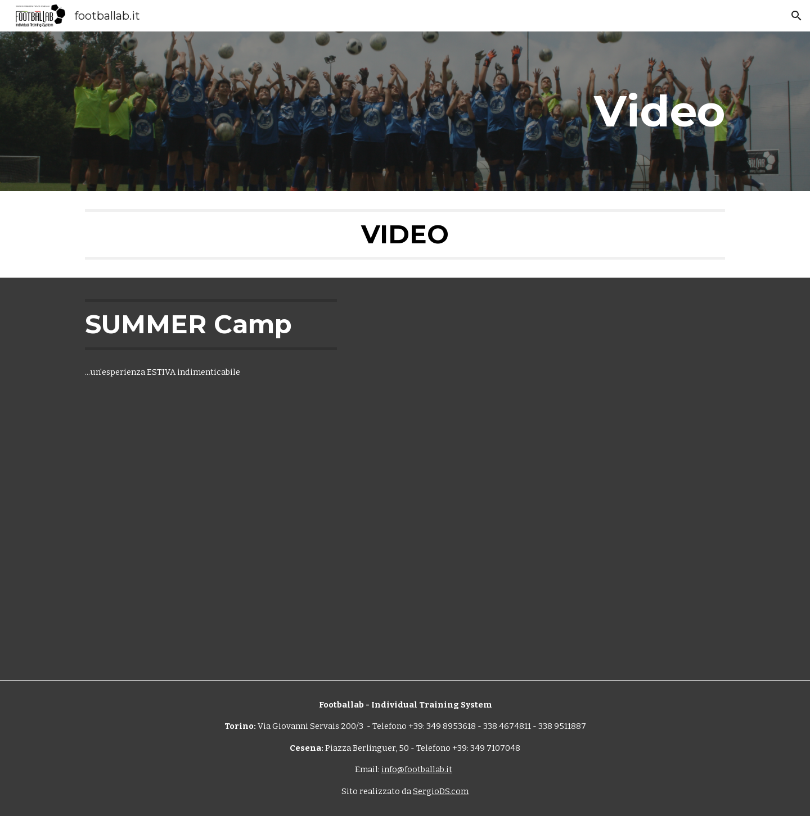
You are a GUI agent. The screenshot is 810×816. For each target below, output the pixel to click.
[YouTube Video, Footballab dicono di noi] (210, 575)
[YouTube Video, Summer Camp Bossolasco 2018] (599, 375)
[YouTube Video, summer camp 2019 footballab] (432, 375)
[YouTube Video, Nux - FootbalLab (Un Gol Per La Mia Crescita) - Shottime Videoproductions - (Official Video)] (544, 576)
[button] (796, 15)
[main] (516, 111)
